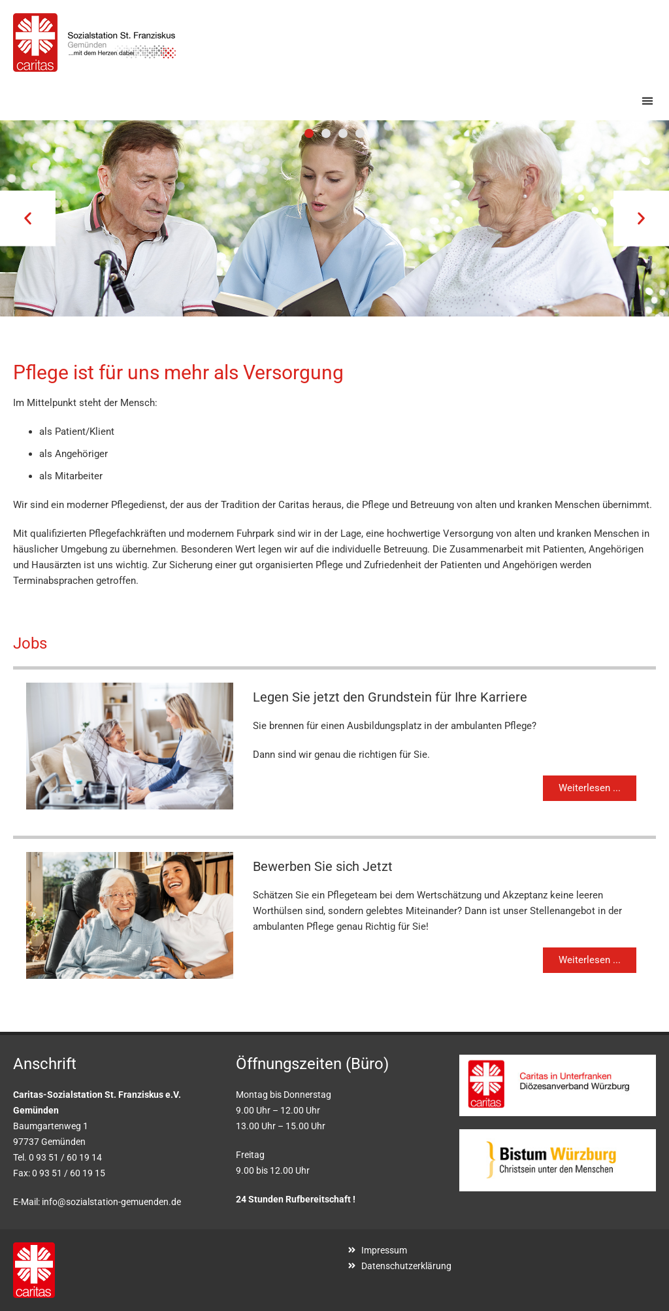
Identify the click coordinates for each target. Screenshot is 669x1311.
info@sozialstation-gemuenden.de (111, 1202)
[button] (647, 100)
